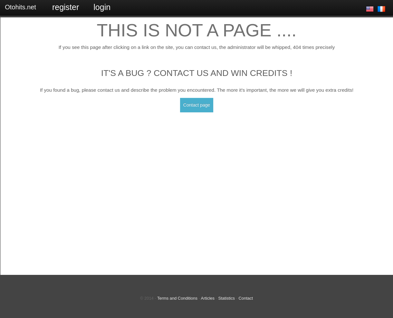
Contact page (196, 105)
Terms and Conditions (177, 298)
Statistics (226, 298)
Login (101, 7)
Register (65, 7)
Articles (208, 298)
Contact (246, 298)
